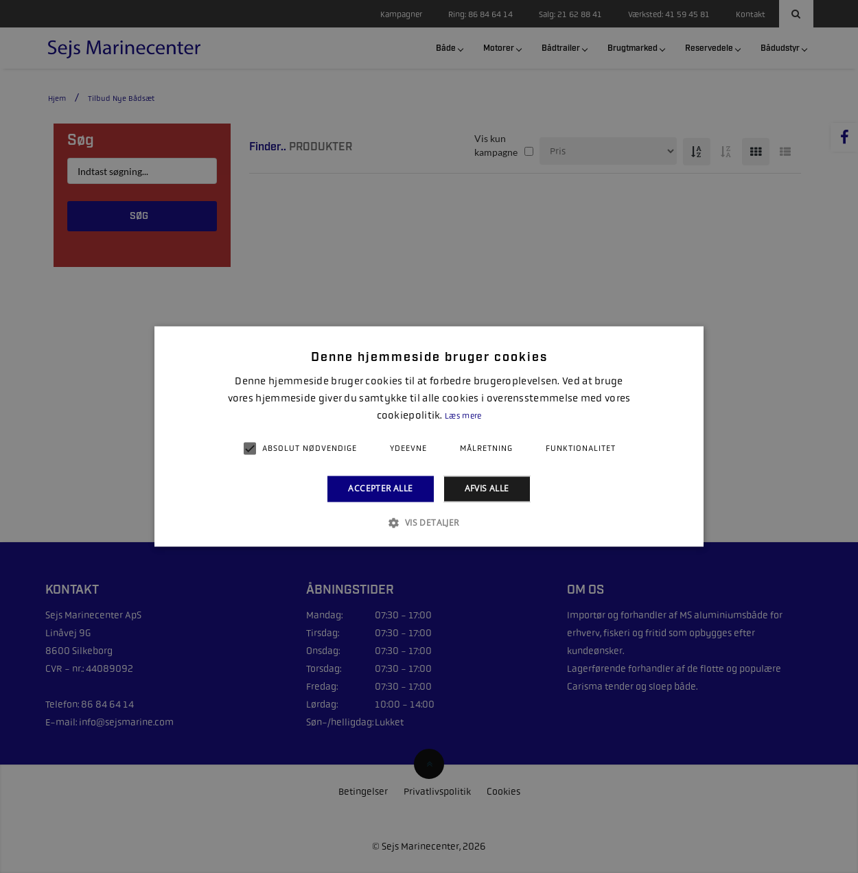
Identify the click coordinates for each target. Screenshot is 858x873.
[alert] (429, 436)
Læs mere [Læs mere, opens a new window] (463, 415)
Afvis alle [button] (487, 488)
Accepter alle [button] (380, 488)
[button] (429, 523)
